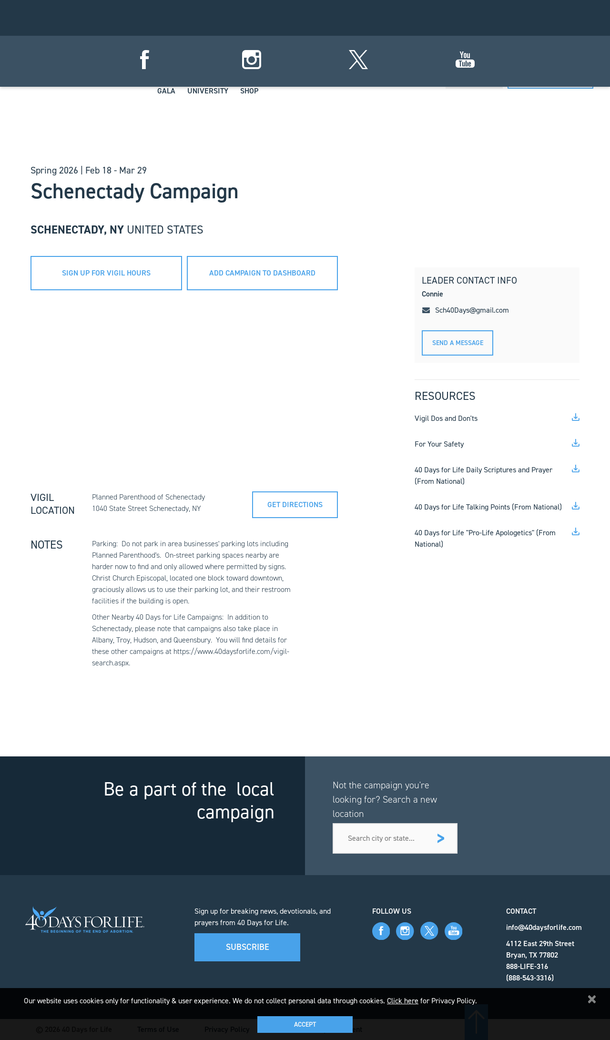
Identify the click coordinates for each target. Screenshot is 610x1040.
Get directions (295, 505)
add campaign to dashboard (262, 273)
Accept (305, 1024)
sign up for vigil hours (106, 273)
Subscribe (247, 947)
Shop (249, 91)
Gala (166, 91)
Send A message (457, 342)
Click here (402, 1001)
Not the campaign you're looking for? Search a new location (385, 799)
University (207, 91)
